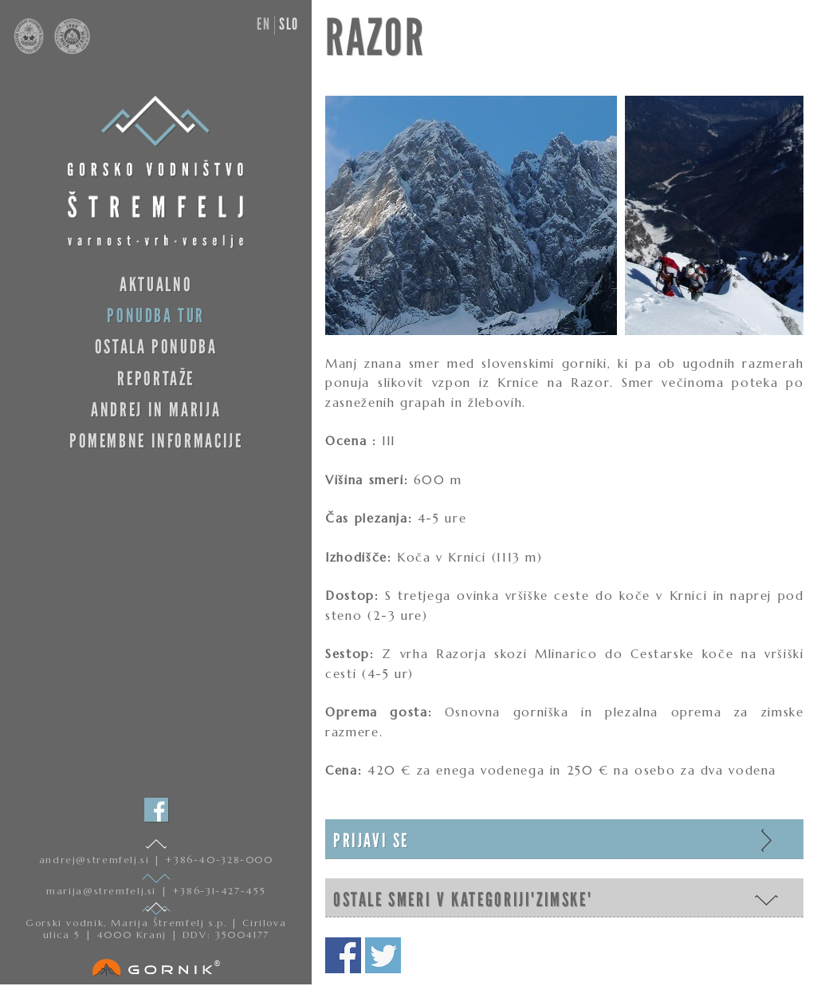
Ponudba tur (156, 315)
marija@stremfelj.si (103, 891)
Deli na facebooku (343, 955)
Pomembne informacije (155, 440)
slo (289, 24)
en (263, 24)
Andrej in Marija (156, 409)
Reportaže (155, 378)
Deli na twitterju (383, 955)
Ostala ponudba (156, 346)
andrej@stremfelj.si (96, 860)
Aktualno (156, 284)
